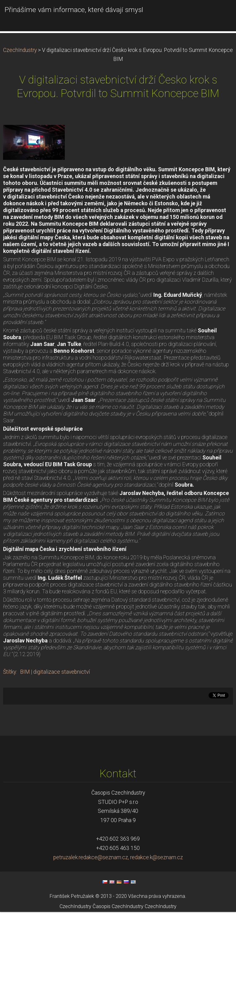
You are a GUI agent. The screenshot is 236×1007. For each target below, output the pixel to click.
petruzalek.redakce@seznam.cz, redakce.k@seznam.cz (118, 952)
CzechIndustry (20, 145)
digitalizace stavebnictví (61, 767)
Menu (219, 14)
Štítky (9, 767)
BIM (25, 767)
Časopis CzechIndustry (118, 1002)
